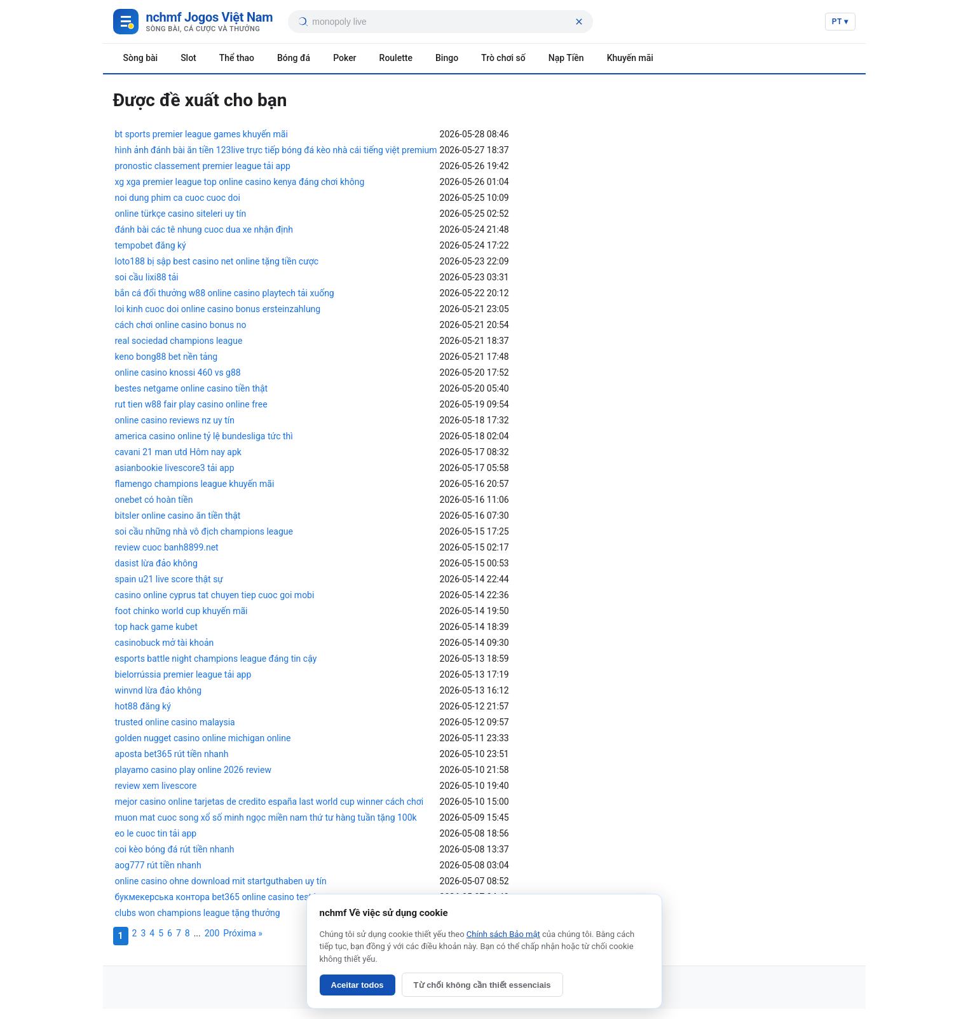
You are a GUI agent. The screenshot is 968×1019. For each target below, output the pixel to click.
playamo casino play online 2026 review (193, 770)
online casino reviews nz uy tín (175, 420)
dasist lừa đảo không (156, 563)
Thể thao (236, 58)
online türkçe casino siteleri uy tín (181, 214)
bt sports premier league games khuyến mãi (201, 134)
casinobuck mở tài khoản (164, 643)
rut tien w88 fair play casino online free (191, 404)
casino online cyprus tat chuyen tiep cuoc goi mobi (215, 595)
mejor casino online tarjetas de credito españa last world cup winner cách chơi (269, 802)
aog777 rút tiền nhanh (158, 865)
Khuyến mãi (630, 58)
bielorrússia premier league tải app (183, 674)
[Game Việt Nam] (193, 21)
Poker (344, 58)
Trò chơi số (503, 58)
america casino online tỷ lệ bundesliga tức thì (204, 436)
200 (212, 933)
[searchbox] (441, 21)
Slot (188, 58)
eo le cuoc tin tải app (156, 833)
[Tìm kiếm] (302, 21)
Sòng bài (140, 58)
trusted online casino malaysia (175, 722)
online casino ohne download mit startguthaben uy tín (221, 881)
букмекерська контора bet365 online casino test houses (229, 897)
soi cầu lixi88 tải (147, 277)
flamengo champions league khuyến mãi (195, 484)
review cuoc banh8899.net (167, 547)
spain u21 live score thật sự (169, 579)
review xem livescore (156, 786)
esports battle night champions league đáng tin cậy (216, 658)
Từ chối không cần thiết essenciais (482, 985)
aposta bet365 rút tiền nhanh (172, 754)
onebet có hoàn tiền (154, 500)
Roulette (395, 58)
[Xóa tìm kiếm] (579, 22)
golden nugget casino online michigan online (203, 738)
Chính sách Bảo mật (503, 934)
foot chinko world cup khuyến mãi (181, 611)
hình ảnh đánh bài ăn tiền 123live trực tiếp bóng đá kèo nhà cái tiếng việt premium (276, 150)
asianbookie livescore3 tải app (175, 468)
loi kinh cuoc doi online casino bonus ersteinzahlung (218, 309)
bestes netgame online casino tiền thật (191, 388)
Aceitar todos (357, 985)
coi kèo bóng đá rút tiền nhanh (175, 849)
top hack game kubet (156, 627)
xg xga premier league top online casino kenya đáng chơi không (240, 182)
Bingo (446, 58)
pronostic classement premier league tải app (202, 166)
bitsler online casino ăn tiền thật (178, 515)
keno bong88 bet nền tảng (166, 357)
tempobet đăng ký (150, 245)
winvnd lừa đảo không (158, 690)
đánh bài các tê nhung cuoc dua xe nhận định (204, 229)
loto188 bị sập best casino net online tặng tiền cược (217, 261)
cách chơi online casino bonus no (181, 325)
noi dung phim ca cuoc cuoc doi (177, 198)
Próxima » (242, 933)
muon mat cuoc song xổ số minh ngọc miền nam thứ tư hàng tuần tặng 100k (266, 817)
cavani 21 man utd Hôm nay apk (178, 452)
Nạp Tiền (566, 58)
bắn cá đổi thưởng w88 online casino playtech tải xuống (224, 293)
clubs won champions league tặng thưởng (197, 913)
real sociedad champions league (179, 341)
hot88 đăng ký (143, 706)
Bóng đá (293, 58)
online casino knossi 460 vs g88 (178, 372)
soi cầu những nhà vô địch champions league (204, 531)
